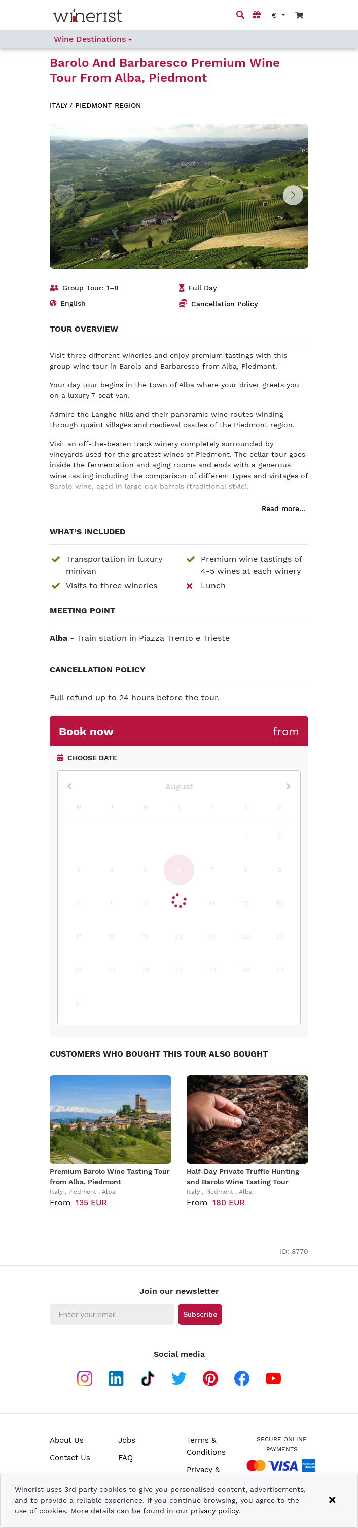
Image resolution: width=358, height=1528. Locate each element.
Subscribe (200, 1314)
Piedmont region (108, 105)
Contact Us (70, 1457)
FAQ (125, 1457)
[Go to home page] (88, 15)
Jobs (126, 1440)
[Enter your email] (112, 1314)
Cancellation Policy (224, 304)
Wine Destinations (93, 39)
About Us (67, 1440)
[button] (293, 195)
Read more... (283, 508)
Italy (58, 105)
